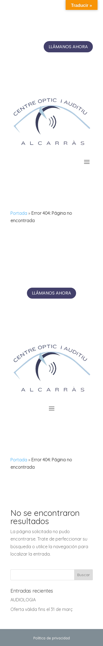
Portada (18, 213)
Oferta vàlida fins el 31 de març (41, 609)
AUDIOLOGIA (23, 599)
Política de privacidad (51, 638)
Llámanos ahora (68, 47)
